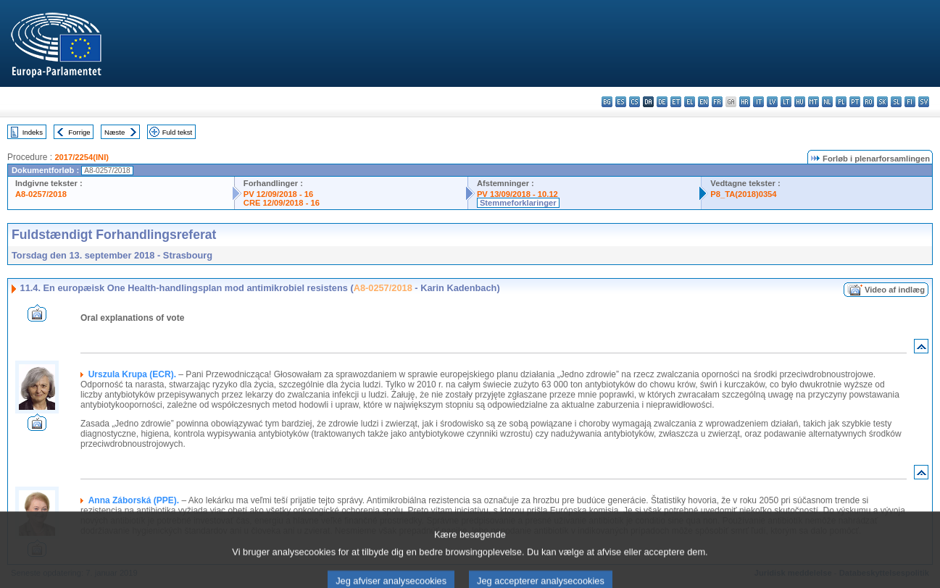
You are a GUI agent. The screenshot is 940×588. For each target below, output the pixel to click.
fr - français (717, 101)
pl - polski (841, 101)
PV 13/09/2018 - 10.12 (517, 194)
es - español (620, 101)
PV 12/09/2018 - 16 (278, 194)
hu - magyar (799, 101)
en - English (703, 101)
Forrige (79, 132)
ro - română (868, 101)
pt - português (854, 101)
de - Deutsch (662, 101)
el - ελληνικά (689, 101)
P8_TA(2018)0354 (743, 194)
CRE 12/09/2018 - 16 (282, 202)
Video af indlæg (895, 289)
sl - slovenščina (896, 101)
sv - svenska (923, 101)
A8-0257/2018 (41, 194)
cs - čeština (634, 101)
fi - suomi (909, 101)
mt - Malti (813, 101)
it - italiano (758, 101)
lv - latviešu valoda (772, 101)
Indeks (32, 132)
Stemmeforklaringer (518, 202)
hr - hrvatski (744, 101)
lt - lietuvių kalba (786, 101)
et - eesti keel (675, 101)
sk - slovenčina (882, 101)
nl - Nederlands (827, 101)
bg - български (607, 101)
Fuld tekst (177, 132)
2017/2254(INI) (81, 157)
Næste (114, 132)
